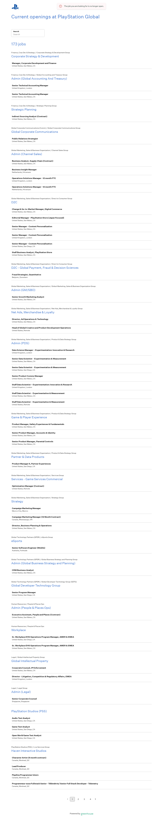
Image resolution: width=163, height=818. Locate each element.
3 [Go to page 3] (84, 799)
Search (16, 31)
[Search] (27, 35)
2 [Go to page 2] (78, 799)
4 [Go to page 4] (90, 799)
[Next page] (95, 799)
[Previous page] (67, 799)
